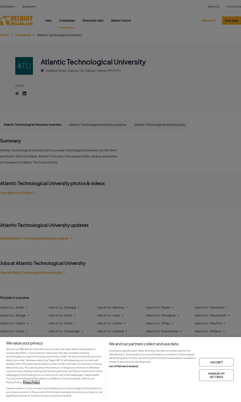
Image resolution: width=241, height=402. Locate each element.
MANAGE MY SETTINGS (216, 374)
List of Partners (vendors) (123, 366)
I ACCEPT (216, 362)
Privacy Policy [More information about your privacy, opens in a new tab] (31, 382)
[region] (120, 369)
